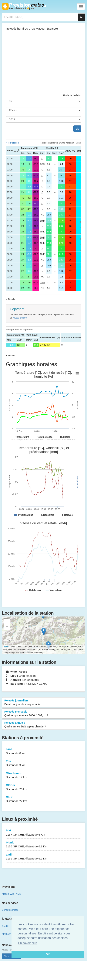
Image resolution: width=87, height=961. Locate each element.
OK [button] (48, 954)
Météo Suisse (20, 317)
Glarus (43, 787)
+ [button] (7, 621)
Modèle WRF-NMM (11, 894)
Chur (43, 799)
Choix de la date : (72, 95)
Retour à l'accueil (24, 6)
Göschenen (43, 775)
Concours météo (10, 910)
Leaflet (6, 646)
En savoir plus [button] (27, 943)
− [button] (7, 627)
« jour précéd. (12, 143)
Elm (43, 763)
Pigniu (43, 845)
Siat (43, 832)
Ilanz (43, 751)
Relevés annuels (43, 724)
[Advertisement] (43, 63)
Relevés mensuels (43, 713)
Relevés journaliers (43, 702)
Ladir (43, 857)
